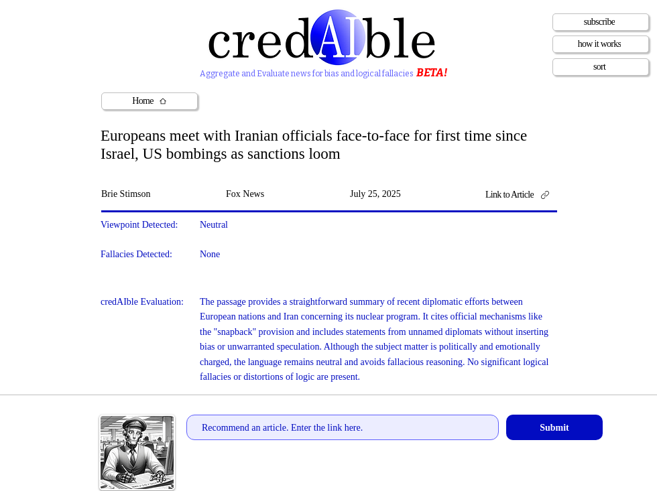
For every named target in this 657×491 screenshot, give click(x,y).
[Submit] (554, 427)
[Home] (149, 101)
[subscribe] (600, 22)
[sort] (600, 67)
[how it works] (600, 44)
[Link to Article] (522, 195)
